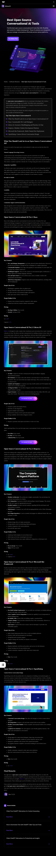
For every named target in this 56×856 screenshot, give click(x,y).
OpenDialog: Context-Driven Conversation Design (23, 134)
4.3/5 (11, 765)
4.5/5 (14, 556)
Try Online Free (13, 39)
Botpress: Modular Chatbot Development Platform (23, 128)
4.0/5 (7, 319)
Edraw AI (6, 331)
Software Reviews (14, 81)
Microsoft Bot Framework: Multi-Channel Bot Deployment (26, 131)
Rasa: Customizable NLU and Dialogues (20, 122)
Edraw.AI (22, 778)
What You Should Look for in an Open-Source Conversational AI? (28, 119)
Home (6, 81)
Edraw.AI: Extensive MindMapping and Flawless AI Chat (25, 125)
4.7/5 (10, 322)
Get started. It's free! (29, 398)
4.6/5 (11, 554)
